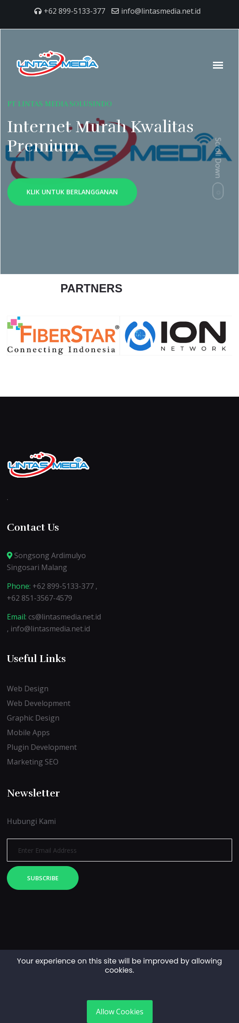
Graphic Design (33, 718)
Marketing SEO (32, 762)
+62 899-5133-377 (74, 11)
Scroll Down (218, 157)
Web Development (38, 703)
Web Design (27, 689)
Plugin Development (42, 747)
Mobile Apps (28, 732)
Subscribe (42, 878)
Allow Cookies (119, 1012)
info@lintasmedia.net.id (161, 11)
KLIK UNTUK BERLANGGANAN (72, 193)
